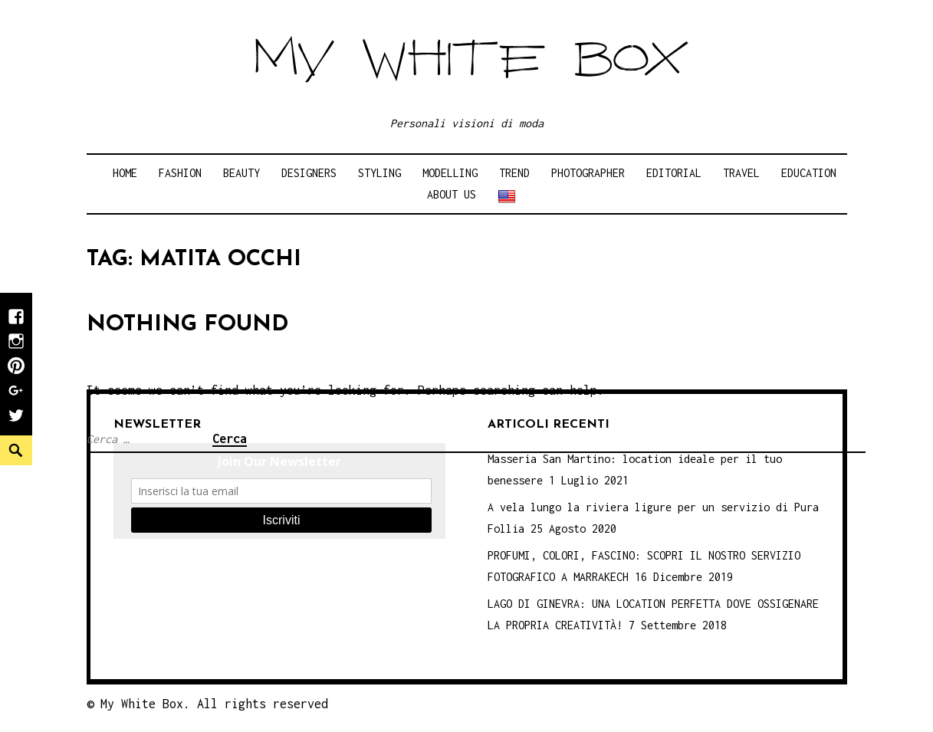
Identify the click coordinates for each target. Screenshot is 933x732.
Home (125, 172)
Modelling (450, 172)
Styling (379, 172)
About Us (451, 194)
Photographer (588, 172)
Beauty (241, 172)
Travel (741, 172)
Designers (309, 172)
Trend (514, 172)
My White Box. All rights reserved (214, 704)
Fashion (180, 172)
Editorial (673, 172)
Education (808, 172)
